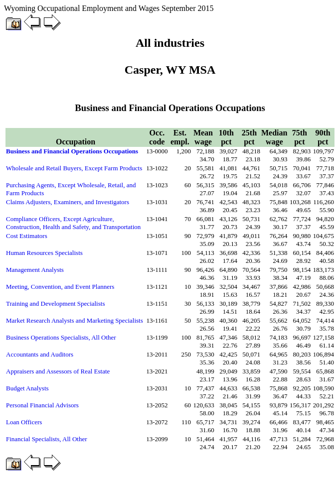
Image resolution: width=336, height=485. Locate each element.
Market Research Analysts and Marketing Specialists (74, 320)
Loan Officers (24, 422)
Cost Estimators (26, 236)
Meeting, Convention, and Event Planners (60, 286)
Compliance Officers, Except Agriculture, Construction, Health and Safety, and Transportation (73, 223)
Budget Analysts (27, 388)
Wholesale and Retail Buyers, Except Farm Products (74, 168)
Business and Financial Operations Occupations (72, 151)
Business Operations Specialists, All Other (61, 337)
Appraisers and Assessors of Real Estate (58, 371)
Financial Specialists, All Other (46, 439)
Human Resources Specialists (44, 252)
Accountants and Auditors (39, 354)
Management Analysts (35, 269)
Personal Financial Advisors (42, 405)
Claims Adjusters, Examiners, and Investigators (67, 202)
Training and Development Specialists (55, 303)
